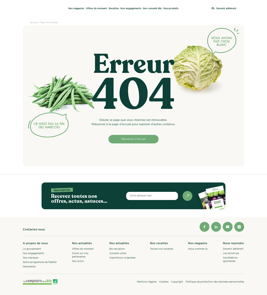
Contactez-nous (34, 229)
